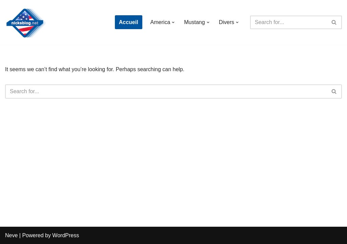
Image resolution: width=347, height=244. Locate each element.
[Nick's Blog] (25, 22)
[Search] (288, 22)
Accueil (128, 22)
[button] (173, 22)
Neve (11, 235)
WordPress (65, 235)
